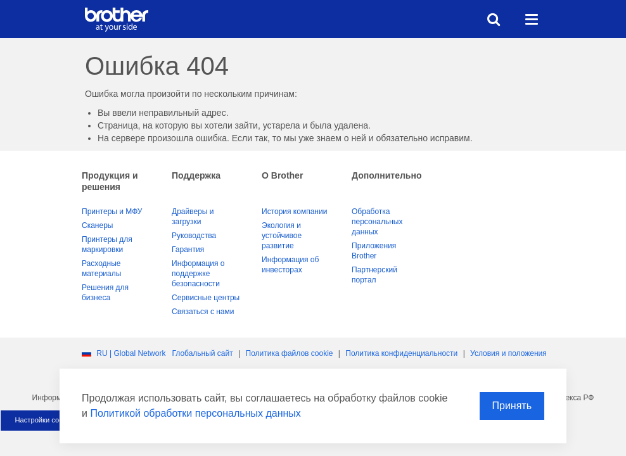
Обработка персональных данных (377, 221)
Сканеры (97, 225)
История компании (294, 211)
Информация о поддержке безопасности (198, 273)
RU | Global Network (130, 353)
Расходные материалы (101, 268)
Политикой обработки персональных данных (195, 413)
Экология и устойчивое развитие (282, 235)
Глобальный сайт (202, 353)
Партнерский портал (374, 274)
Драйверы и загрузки (193, 216)
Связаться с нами (203, 311)
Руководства (194, 235)
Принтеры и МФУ (112, 211)
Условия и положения (508, 353)
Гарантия (188, 249)
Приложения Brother (374, 250)
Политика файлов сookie (289, 353)
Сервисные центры (206, 297)
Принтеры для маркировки (107, 244)
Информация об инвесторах (290, 264)
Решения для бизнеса (105, 292)
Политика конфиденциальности (401, 353)
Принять (512, 405)
